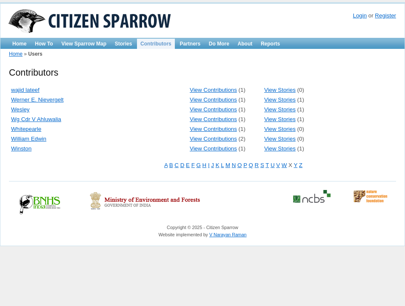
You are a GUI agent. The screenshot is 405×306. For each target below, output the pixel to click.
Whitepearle (26, 129)
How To (44, 44)
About (245, 44)
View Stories (280, 90)
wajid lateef (25, 90)
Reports (270, 44)
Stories (123, 44)
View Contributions (213, 90)
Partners (190, 44)
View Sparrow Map (83, 44)
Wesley (20, 109)
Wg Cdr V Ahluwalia (36, 119)
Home (19, 44)
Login (360, 15)
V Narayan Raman (228, 234)
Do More (219, 44)
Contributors (155, 44)
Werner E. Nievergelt (37, 99)
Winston (21, 148)
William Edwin (28, 139)
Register (385, 15)
